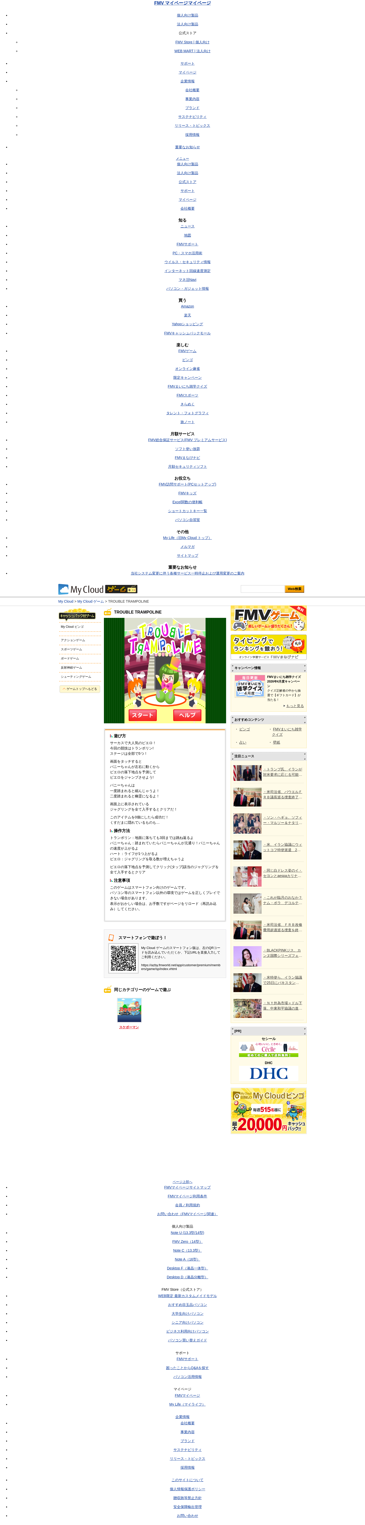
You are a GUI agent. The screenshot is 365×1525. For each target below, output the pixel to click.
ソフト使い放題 (187, 449)
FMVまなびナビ (187, 458)
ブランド (192, 108)
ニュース (187, 226)
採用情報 (192, 135)
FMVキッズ (187, 493)
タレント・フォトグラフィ (187, 413)
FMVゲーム (187, 351)
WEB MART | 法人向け (192, 51)
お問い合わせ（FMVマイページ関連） (187, 1214)
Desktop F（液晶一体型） (187, 1268)
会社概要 (192, 90)
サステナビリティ (192, 117)
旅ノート (187, 422)
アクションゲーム (73, 640)
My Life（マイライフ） (187, 1404)
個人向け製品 (187, 15)
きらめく (187, 404)
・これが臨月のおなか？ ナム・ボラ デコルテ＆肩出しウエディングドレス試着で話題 (282, 900)
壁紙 (276, 742)
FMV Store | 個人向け (192, 42)
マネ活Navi (187, 280)
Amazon (187, 306)
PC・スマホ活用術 (188, 253)
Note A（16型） (187, 1259)
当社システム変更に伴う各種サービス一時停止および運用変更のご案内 (187, 573)
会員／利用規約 (187, 1205)
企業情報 (187, 81)
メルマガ (187, 547)
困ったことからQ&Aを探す (187, 1368)
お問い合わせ (187, 1516)
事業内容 (192, 99)
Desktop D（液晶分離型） (187, 1277)
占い (242, 742)
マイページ (187, 72)
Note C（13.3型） (187, 1250)
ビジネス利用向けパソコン (187, 1331)
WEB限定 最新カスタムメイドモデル (187, 1296)
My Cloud (65, 601)
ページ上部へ (182, 1182)
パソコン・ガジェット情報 (187, 288)
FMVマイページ (187, 1395)
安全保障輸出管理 (187, 1507)
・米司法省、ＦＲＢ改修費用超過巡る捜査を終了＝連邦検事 (282, 928)
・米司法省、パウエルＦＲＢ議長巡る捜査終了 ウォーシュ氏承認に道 (282, 795)
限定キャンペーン (187, 377)
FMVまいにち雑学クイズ (187, 386)
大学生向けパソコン (188, 1314)
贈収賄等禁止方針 (187, 1498)
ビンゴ (187, 360)
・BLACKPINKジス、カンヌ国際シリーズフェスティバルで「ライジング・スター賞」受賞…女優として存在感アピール (282, 953)
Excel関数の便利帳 (187, 502)
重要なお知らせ (187, 147)
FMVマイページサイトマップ (187, 1187)
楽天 (187, 315)
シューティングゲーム (76, 676)
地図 (187, 235)
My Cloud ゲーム (90, 601)
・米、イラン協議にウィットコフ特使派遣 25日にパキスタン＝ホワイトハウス (282, 847)
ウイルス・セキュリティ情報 (188, 262)
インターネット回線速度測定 (188, 271)
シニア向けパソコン (188, 1322)
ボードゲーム (70, 658)
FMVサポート (187, 244)
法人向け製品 (187, 24)
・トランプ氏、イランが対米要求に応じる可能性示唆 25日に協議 (282, 772)
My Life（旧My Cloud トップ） (187, 538)
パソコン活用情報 (187, 1377)
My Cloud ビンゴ (72, 627)
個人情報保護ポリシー (187, 1489)
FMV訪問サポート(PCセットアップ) (187, 484)
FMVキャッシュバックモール (187, 333)
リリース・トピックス (192, 125)
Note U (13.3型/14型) (187, 1233)
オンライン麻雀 (187, 369)
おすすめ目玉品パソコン (187, 1305)
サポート (187, 63)
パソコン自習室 (187, 520)
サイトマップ (187, 555)
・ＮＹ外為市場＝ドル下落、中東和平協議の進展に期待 (282, 1006)
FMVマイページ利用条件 (187, 1196)
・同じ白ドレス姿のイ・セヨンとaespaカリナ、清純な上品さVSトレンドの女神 (282, 873)
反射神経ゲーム (71, 667)
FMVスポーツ (187, 395)
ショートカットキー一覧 (187, 511)
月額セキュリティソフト (187, 466)
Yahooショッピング (187, 324)
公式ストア (187, 182)
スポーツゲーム (71, 649)
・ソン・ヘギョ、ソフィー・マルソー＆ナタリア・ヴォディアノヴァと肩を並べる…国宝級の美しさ (282, 820)
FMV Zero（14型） (187, 1242)
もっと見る (295, 706)
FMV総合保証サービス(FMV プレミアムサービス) (187, 440)
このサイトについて (188, 1480)
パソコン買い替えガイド (187, 1340)
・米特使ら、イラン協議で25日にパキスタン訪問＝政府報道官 (282, 980)
